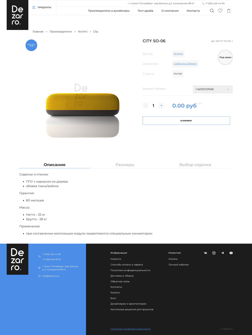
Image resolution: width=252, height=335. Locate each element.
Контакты (193, 10)
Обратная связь (120, 281)
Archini (82, 31)
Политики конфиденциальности (130, 329)
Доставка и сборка (122, 275)
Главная (38, 31)
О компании (170, 10)
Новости (115, 259)
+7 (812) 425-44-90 (215, 3)
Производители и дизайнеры (109, 10)
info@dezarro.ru (51, 276)
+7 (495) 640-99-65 (51, 259)
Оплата (172, 259)
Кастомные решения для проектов (132, 309)
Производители (61, 31)
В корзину (186, 120)
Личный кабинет (178, 264)
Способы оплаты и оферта (126, 264)
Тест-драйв (145, 10)
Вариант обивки (154, 88)
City (95, 31)
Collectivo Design (185, 63)
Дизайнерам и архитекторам (128, 303)
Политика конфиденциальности (130, 270)
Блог (113, 298)
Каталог (115, 292)
